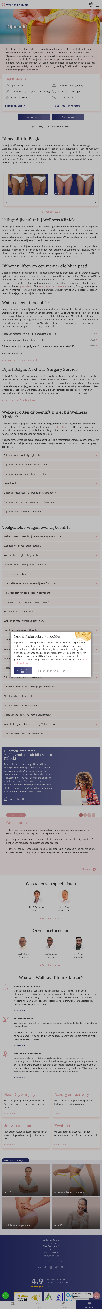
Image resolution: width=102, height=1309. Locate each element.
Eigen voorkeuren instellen (51, 670)
